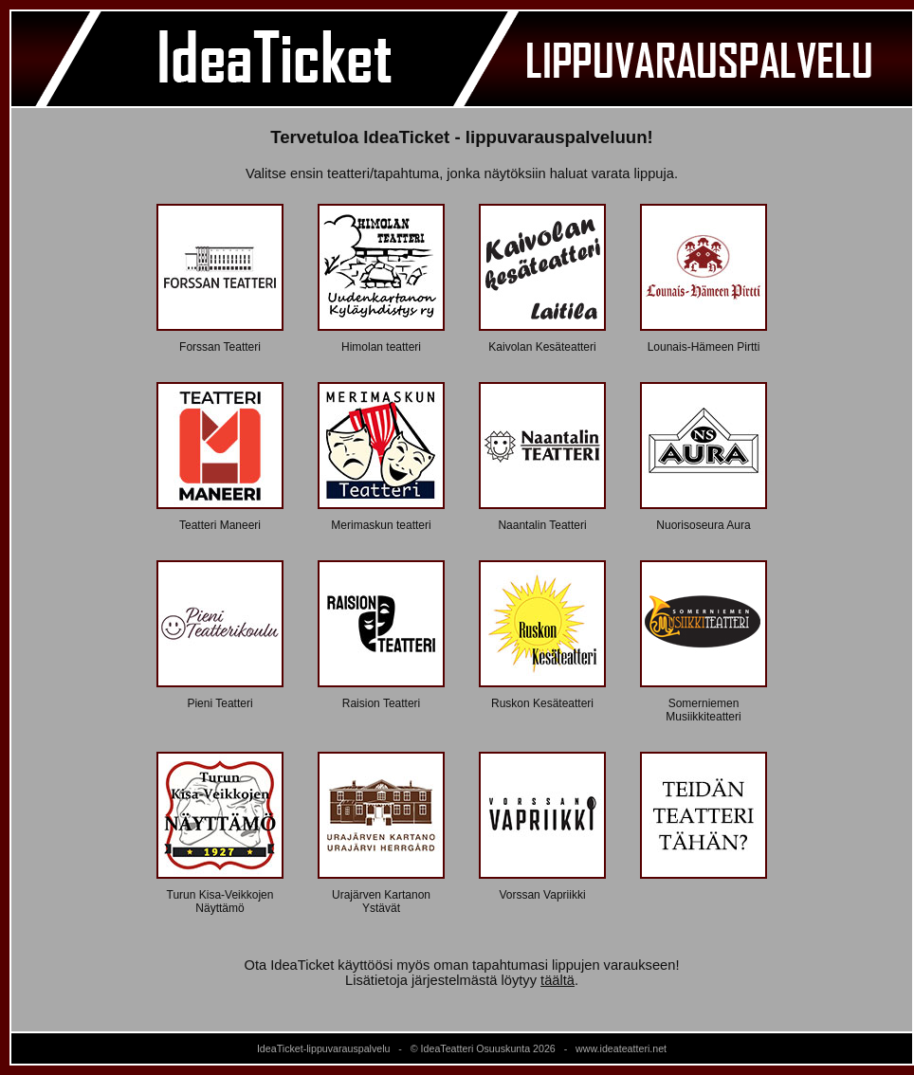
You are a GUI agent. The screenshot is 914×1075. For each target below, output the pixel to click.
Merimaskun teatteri (380, 525)
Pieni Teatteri (219, 703)
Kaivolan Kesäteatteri (541, 347)
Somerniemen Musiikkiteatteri (703, 710)
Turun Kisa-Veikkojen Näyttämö (220, 901)
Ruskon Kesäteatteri (542, 703)
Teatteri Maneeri (220, 525)
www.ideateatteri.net (621, 1048)
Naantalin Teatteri (542, 525)
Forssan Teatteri (220, 347)
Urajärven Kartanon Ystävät (381, 901)
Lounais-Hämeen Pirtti (704, 347)
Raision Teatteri (381, 703)
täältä (557, 980)
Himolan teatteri (381, 347)
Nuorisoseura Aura (703, 525)
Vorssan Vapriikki (542, 895)
